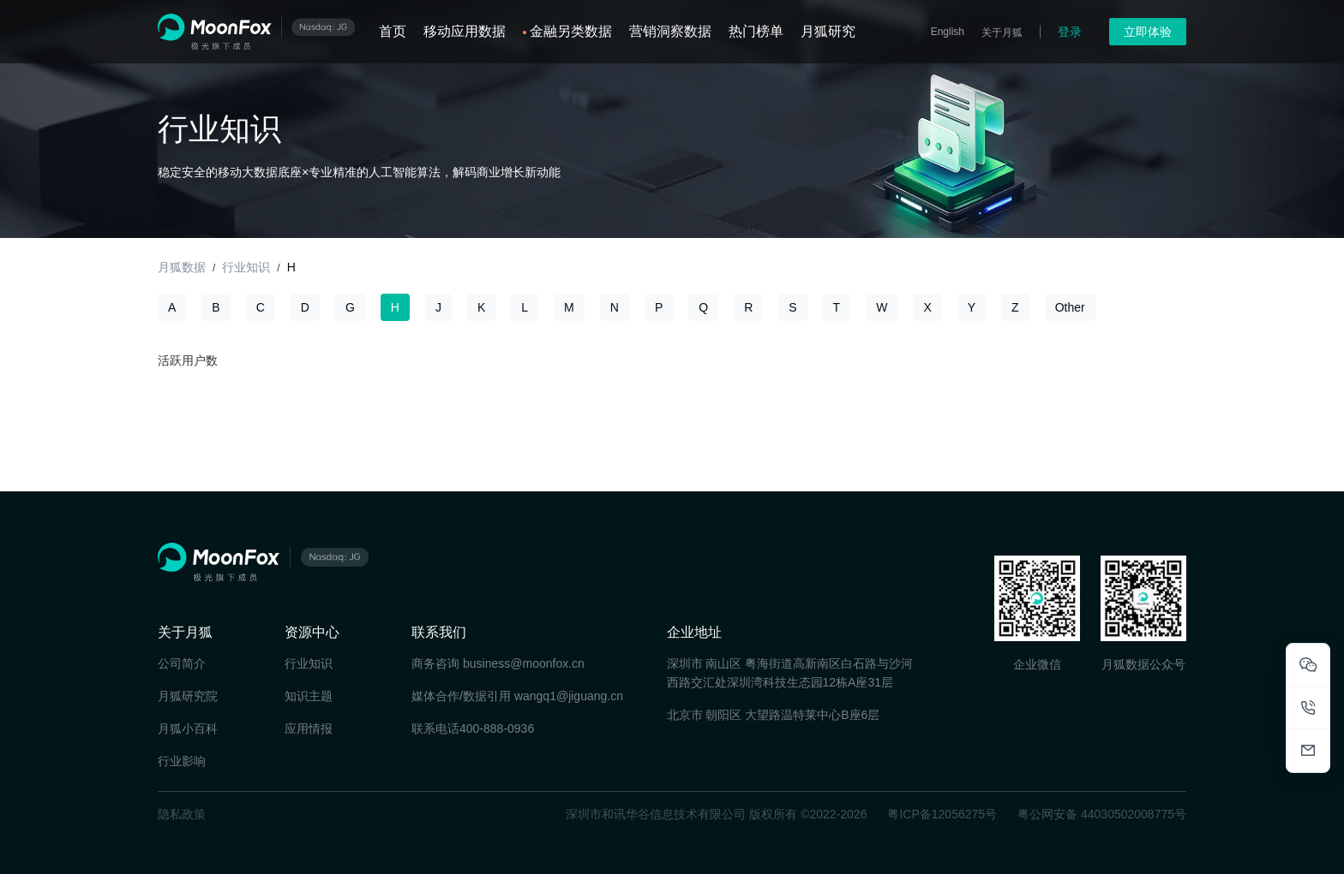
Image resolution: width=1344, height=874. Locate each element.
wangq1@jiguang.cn (568, 696)
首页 (392, 31)
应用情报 (309, 728)
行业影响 (182, 761)
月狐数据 (182, 267)
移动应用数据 (464, 31)
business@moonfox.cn (524, 663)
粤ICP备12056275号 (942, 814)
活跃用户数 (188, 360)
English (947, 32)
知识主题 (309, 696)
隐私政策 (182, 814)
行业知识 (246, 267)
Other (1070, 307)
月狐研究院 (188, 696)
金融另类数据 (571, 31)
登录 (1070, 32)
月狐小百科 (188, 728)
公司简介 (182, 663)
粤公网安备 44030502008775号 (1101, 814)
